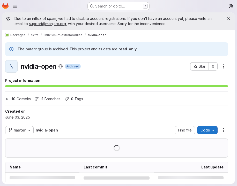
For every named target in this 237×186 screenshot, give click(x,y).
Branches (48, 99)
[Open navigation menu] (15, 6)
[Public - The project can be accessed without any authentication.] (60, 66)
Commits (18, 99)
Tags (74, 99)
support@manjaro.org (47, 23)
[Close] (229, 19)
